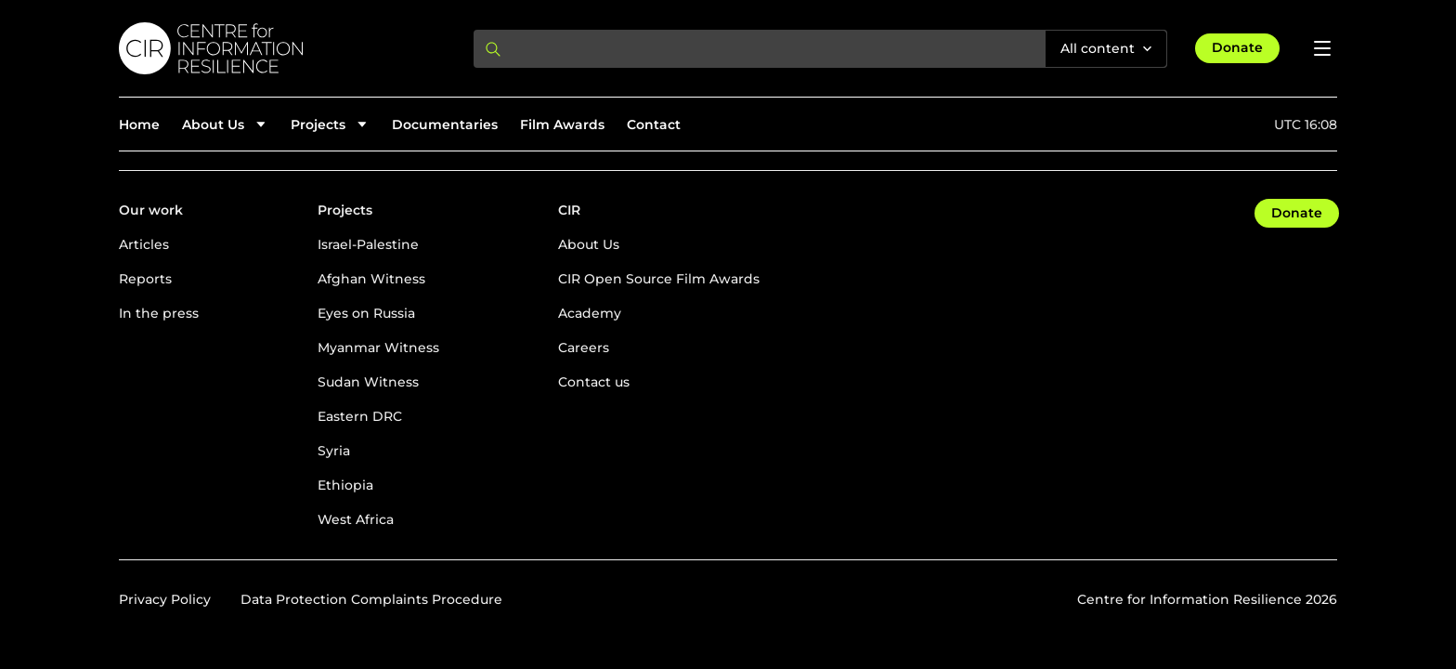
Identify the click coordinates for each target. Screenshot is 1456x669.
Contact (654, 124)
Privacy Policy (165, 599)
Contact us (594, 382)
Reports (145, 278)
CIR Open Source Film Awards (659, 278)
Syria (334, 450)
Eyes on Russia (366, 313)
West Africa (356, 519)
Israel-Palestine (368, 244)
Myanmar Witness (378, 347)
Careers (583, 347)
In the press (159, 313)
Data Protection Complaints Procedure (371, 599)
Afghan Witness (371, 278)
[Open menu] (1322, 48)
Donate (1237, 47)
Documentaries (445, 124)
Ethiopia (345, 485)
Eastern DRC (360, 416)
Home (139, 124)
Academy (589, 313)
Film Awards (562, 124)
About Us (588, 244)
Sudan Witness (368, 382)
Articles (144, 244)
